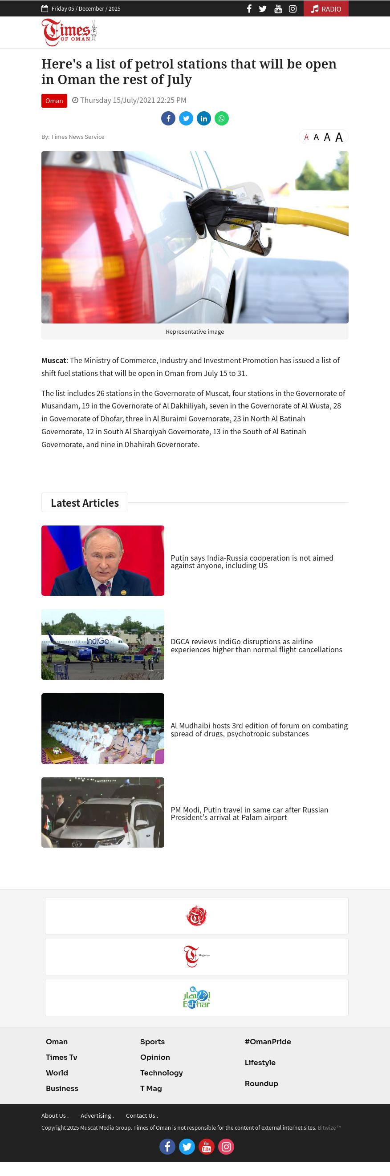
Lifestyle (260, 1062)
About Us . (55, 1115)
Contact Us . (142, 1115)
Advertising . (97, 1115)
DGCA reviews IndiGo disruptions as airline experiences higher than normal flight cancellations (256, 645)
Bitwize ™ (329, 1127)
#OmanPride (268, 1042)
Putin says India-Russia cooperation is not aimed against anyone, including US (252, 561)
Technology (161, 1073)
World (57, 1073)
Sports (152, 1042)
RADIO (326, 8)
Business (62, 1088)
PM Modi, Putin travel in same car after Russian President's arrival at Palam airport (249, 813)
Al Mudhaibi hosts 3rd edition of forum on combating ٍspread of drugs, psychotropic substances (259, 729)
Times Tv (61, 1057)
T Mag (151, 1088)
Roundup (261, 1083)
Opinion (155, 1057)
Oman (54, 100)
